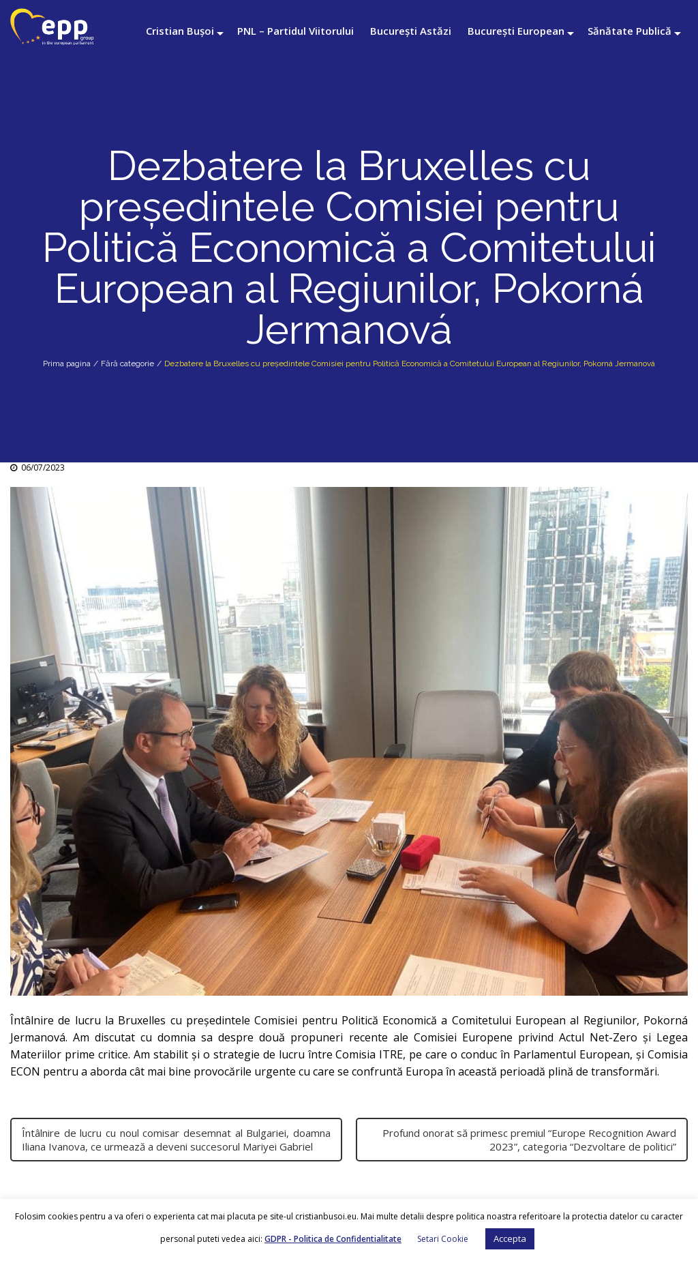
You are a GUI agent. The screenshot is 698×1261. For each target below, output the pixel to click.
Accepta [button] (510, 1238)
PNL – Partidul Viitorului (295, 31)
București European (516, 31)
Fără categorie (127, 363)
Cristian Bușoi (180, 31)
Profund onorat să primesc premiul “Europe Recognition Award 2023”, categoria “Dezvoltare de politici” (529, 1139)
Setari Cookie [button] (442, 1239)
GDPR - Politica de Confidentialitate (332, 1239)
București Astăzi (410, 31)
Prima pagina (67, 363)
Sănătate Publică (629, 31)
